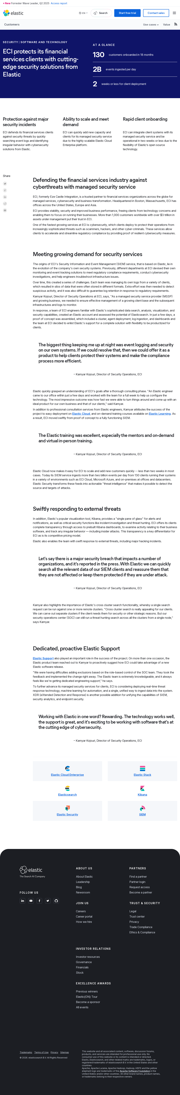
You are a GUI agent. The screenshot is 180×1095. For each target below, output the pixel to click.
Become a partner (140, 892)
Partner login (137, 882)
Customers (12, 24)
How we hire (84, 922)
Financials (82, 967)
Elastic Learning (160, 413)
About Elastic (84, 876)
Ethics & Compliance (142, 932)
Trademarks (26, 1052)
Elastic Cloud (81, 413)
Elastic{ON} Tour (86, 996)
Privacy (134, 922)
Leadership (83, 882)
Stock (79, 972)
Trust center (137, 916)
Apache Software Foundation (135, 1071)
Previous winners (87, 991)
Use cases (149, 24)
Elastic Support (43, 658)
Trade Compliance (140, 927)
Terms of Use (41, 1052)
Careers (81, 911)
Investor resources (88, 957)
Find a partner (138, 876)
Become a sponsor (88, 1002)
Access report (59, 3)
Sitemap (64, 1052)
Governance (84, 962)
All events (82, 1007)
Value (166, 24)
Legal (132, 911)
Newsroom (83, 892)
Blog (79, 887)
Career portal (84, 916)
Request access (139, 887)
